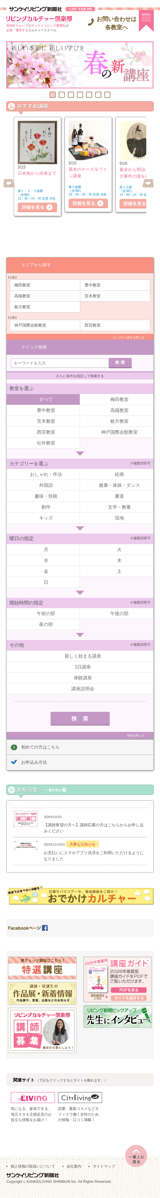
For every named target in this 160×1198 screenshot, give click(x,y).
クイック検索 (34, 337)
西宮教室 (93, 325)
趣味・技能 (46, 488)
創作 (46, 499)
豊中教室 (93, 284)
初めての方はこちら (40, 738)
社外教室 (46, 435)
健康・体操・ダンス (119, 477)
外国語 (46, 477)
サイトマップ (104, 1172)
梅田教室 (22, 284)
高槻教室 (22, 295)
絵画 (119, 466)
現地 (119, 509)
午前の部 (46, 605)
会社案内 (74, 1172)
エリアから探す (36, 264)
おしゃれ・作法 (46, 466)
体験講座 (83, 669)
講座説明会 (82, 680)
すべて (46, 391)
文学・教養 (119, 499)
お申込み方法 (34, 754)
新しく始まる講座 (83, 647)
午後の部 (119, 605)
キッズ (46, 509)
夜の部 (46, 616)
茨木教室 (93, 295)
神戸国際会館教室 (30, 325)
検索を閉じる (135, 727)
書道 (119, 488)
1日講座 (83, 658)
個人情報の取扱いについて (33, 1172)
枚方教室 (22, 306)
